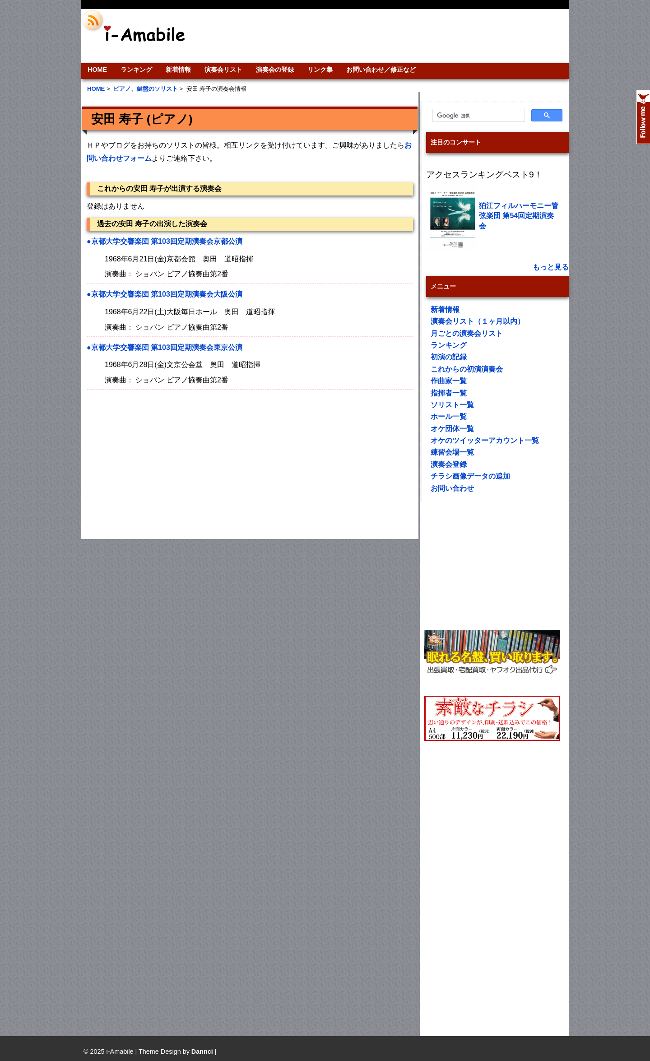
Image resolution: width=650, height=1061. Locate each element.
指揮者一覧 (449, 393)
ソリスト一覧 (452, 405)
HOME (97, 69)
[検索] (478, 116)
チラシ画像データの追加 (470, 476)
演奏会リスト (223, 69)
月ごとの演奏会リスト (467, 333)
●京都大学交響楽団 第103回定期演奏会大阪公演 (164, 294)
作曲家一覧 (449, 381)
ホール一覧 (449, 416)
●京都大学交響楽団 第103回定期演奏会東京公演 (164, 347)
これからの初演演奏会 (467, 369)
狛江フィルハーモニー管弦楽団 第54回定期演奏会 (518, 216)
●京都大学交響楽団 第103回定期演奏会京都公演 (164, 241)
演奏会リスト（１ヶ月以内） (478, 321)
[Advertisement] (386, 36)
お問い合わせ (452, 488)
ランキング (136, 69)
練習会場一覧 (452, 452)
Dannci (202, 1051)
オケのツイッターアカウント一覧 (485, 440)
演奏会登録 (449, 464)
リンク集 (320, 69)
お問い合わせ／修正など (381, 69)
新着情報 (178, 69)
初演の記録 (449, 357)
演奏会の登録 (275, 69)
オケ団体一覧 (452, 429)
